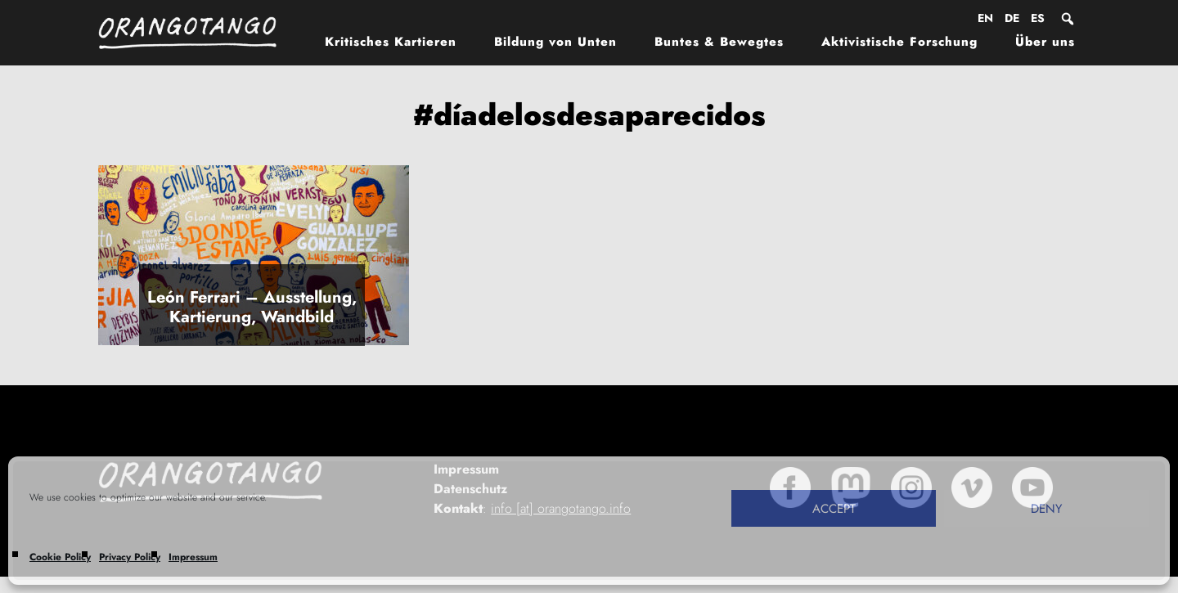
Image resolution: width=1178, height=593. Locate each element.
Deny (1046, 509)
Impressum (193, 557)
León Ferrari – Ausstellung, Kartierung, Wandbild (252, 307)
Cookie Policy (60, 557)
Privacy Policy (129, 557)
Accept (834, 509)
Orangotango (196, 32)
